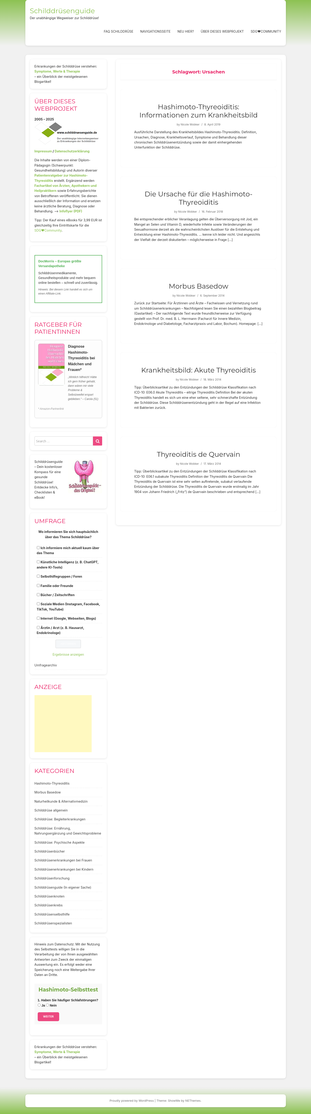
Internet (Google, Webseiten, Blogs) (68, 618)
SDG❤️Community (266, 31)
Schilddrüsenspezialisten (53, 923)
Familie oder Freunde (56, 586)
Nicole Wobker (190, 124)
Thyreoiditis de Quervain (198, 454)
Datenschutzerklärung (72, 151)
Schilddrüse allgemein (51, 810)
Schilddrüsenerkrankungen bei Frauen (63, 860)
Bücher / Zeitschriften (57, 595)
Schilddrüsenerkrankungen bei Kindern (64, 869)
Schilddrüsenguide (62, 11)
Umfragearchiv (46, 665)
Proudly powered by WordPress (132, 1100)
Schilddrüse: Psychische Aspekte (60, 842)
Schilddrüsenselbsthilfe (52, 914)
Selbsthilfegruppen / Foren (61, 576)
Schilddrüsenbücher (50, 851)
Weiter (48, 1016)
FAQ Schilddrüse (118, 31)
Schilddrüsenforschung (52, 878)
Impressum (43, 151)
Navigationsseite (155, 31)
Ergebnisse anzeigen (68, 654)
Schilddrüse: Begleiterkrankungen (60, 819)
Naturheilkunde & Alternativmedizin (61, 801)
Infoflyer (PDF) (70, 211)
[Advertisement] (63, 723)
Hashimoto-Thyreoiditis (52, 783)
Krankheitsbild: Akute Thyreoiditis (198, 370)
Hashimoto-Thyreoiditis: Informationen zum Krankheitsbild (198, 111)
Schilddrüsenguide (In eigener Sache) (63, 887)
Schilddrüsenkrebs (49, 905)
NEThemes (193, 1100)
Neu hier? (185, 31)
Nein (51, 1005)
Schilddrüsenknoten (50, 896)
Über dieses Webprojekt (222, 31)
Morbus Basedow (198, 286)
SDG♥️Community (48, 230)
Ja (41, 1005)
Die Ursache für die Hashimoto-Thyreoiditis (199, 198)
